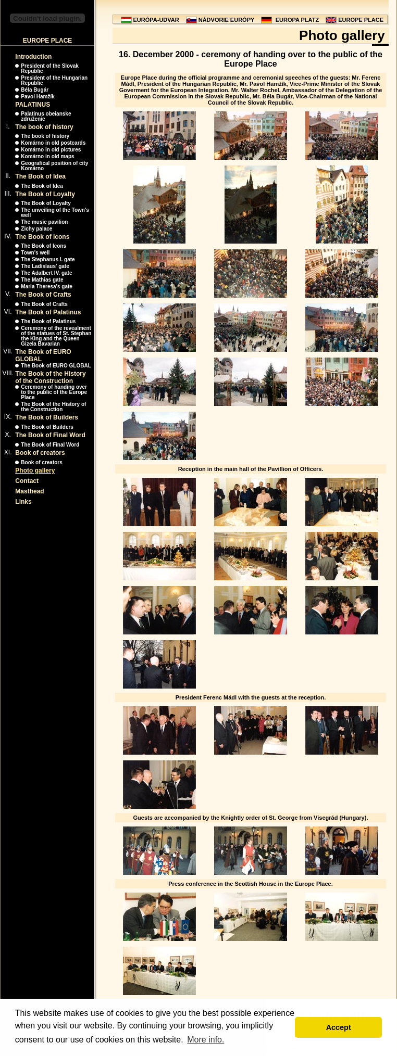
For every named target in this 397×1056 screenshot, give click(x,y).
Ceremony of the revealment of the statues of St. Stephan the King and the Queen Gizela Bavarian (56, 336)
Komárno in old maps (47, 156)
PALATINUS (32, 104)
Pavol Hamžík (37, 96)
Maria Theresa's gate (46, 286)
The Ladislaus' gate (45, 266)
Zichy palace (36, 229)
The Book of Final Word (50, 435)
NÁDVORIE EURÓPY (226, 20)
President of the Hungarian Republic (54, 80)
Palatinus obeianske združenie (46, 116)
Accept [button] (338, 1027)
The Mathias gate (42, 280)
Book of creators (40, 452)
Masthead (29, 491)
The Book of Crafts (43, 294)
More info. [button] (205, 1039)
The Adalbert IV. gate (46, 273)
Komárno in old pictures (51, 149)
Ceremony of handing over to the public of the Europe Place (54, 392)
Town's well (35, 253)
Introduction (33, 56)
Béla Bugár (34, 90)
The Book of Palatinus (48, 312)
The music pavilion (44, 222)
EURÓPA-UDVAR (156, 20)
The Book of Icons (42, 236)
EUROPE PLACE (360, 20)
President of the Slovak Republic (50, 68)
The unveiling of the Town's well (55, 212)
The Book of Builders (46, 417)
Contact (27, 481)
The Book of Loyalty (45, 194)
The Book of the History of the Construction (50, 377)
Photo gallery (35, 470)
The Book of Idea (40, 176)
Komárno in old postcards (53, 143)
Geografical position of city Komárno (54, 165)
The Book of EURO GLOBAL (56, 365)
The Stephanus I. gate (48, 259)
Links (23, 501)
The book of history (44, 127)
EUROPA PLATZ (297, 20)
